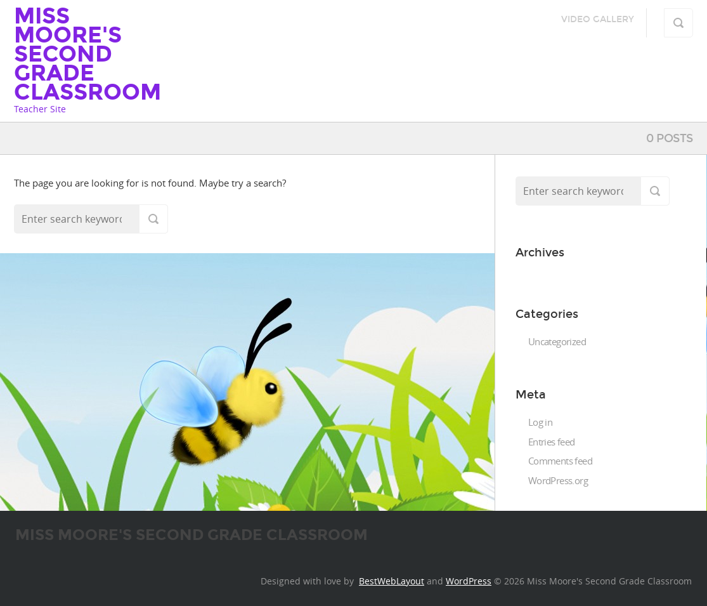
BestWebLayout (391, 581)
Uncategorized (557, 341)
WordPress (468, 581)
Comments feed (560, 460)
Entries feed (551, 441)
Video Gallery (597, 19)
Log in (540, 422)
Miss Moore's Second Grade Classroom (87, 54)
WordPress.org (558, 480)
